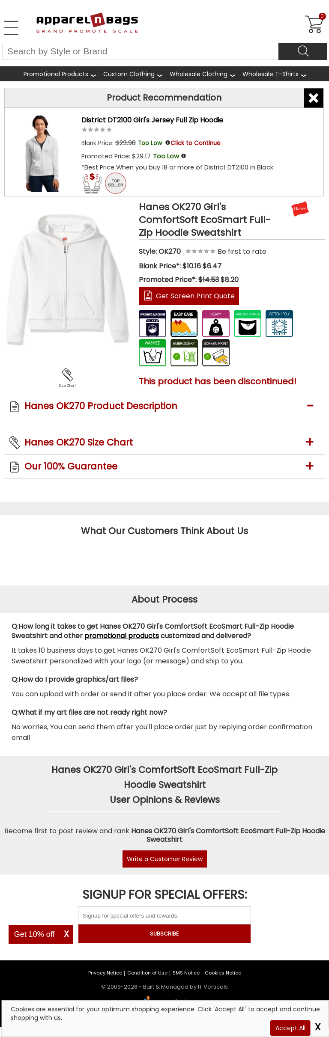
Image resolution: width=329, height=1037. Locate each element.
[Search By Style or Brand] (140, 51)
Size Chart (67, 385)
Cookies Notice (223, 972)
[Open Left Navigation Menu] (11, 27)
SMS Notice (186, 972)
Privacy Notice (105, 972)
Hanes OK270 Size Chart (78, 442)
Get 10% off (34, 934)
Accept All (290, 1028)
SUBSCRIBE (164, 933)
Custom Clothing (129, 74)
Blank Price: (122, 143)
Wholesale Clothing (198, 74)
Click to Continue (195, 143)
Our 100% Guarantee (70, 466)
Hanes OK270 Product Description (100, 406)
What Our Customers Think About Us (164, 531)
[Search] (302, 51)
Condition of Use (147, 972)
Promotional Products (56, 74)
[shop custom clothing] (132, 73)
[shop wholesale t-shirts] (274, 73)
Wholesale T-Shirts (270, 74)
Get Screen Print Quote (195, 296)
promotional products (121, 636)
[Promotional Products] (60, 73)
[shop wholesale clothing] (202, 73)
